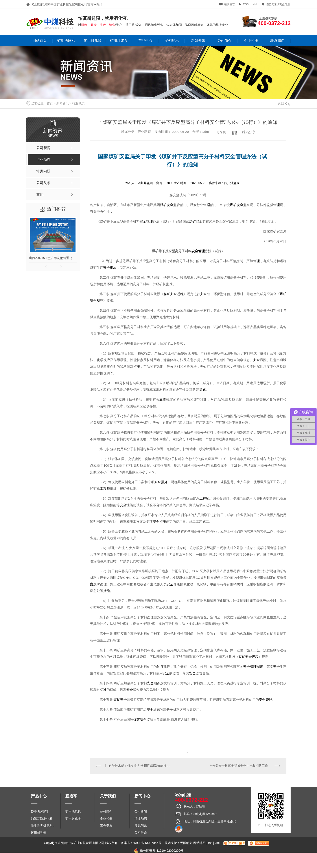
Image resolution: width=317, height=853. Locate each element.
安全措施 (161, 482)
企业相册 (251, 40)
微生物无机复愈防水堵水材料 (44, 825)
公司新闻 (141, 811)
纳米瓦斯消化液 (41, 818)
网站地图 (199, 843)
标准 (162, 399)
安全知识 (153, 683)
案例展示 (172, 40)
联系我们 (277, 40)
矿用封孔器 (92, 40)
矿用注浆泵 (119, 40)
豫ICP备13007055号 (147, 843)
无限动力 (186, 843)
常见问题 (141, 825)
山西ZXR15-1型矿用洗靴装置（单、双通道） (53, 258)
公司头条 (141, 832)
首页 (50, 103)
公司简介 (224, 40)
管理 (206, 205)
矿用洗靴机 (66, 40)
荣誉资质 (106, 825)
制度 (160, 667)
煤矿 (163, 205)
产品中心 (145, 40)
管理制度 (256, 667)
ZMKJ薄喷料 (39, 811)
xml (255, 4)
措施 (136, 366)
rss (243, 4)
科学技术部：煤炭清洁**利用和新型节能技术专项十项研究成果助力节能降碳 (139, 766)
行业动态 (78, 103)
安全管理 (146, 221)
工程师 (105, 488)
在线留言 (227, 4)
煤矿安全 (195, 221)
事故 (113, 267)
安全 (170, 205)
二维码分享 (247, 132)
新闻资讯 (198, 40)
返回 (283, 103)
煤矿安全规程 (174, 294)
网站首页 (40, 40)
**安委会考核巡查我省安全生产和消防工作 (239, 766)
